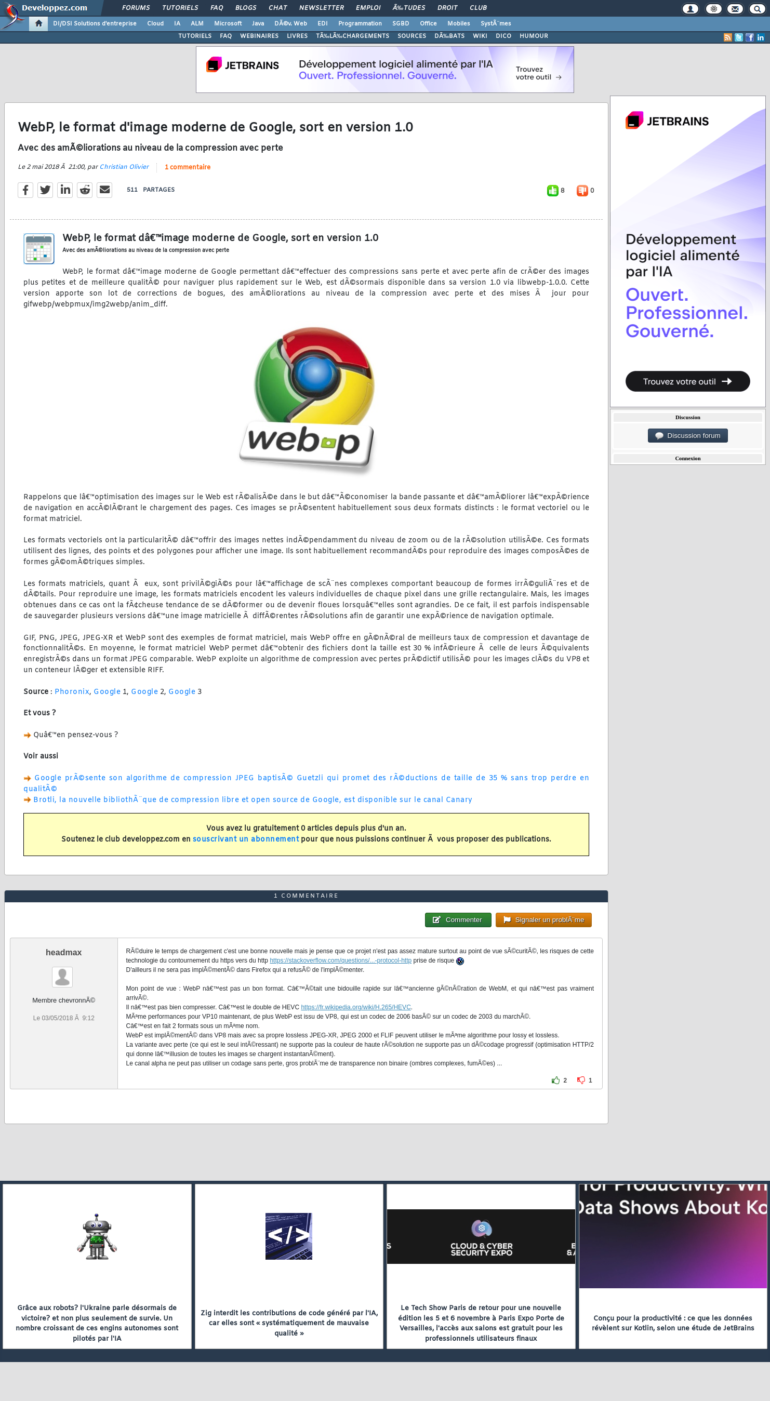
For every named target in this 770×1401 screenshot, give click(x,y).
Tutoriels (180, 8)
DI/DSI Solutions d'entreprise (95, 24)
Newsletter (321, 8)
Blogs (245, 8)
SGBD (400, 24)
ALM (197, 24)
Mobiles (458, 24)
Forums (136, 8)
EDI (322, 24)
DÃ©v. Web (290, 24)
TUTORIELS (194, 36)
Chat (278, 8)
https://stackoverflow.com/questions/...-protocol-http (340, 960)
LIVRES (297, 36)
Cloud (155, 24)
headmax (64, 952)
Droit (447, 8)
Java (258, 24)
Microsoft (228, 24)
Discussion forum (688, 436)
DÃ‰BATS (449, 36)
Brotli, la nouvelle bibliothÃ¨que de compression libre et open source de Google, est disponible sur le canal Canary (253, 800)
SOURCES (411, 36)
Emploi (368, 8)
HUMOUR (534, 36)
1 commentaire (187, 168)
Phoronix (72, 692)
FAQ (216, 8)
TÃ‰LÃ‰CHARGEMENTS (352, 36)
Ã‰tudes (409, 8)
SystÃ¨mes (496, 24)
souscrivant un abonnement (246, 840)
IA (177, 24)
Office (428, 24)
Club (478, 8)
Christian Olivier (124, 167)
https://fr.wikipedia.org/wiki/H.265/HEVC (355, 1007)
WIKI (480, 36)
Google (107, 692)
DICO (503, 36)
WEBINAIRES (259, 36)
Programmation (360, 24)
